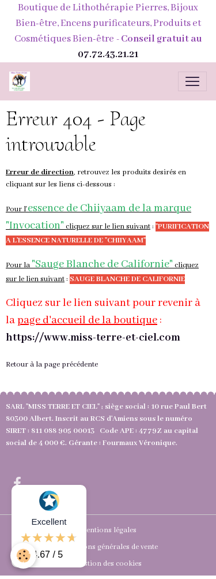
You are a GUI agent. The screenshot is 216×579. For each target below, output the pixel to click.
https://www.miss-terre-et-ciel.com (93, 338)
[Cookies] (23, 556)
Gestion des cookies (108, 564)
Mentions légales (108, 530)
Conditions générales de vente (108, 547)
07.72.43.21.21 (108, 54)
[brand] (22, 81)
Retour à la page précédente (52, 364)
